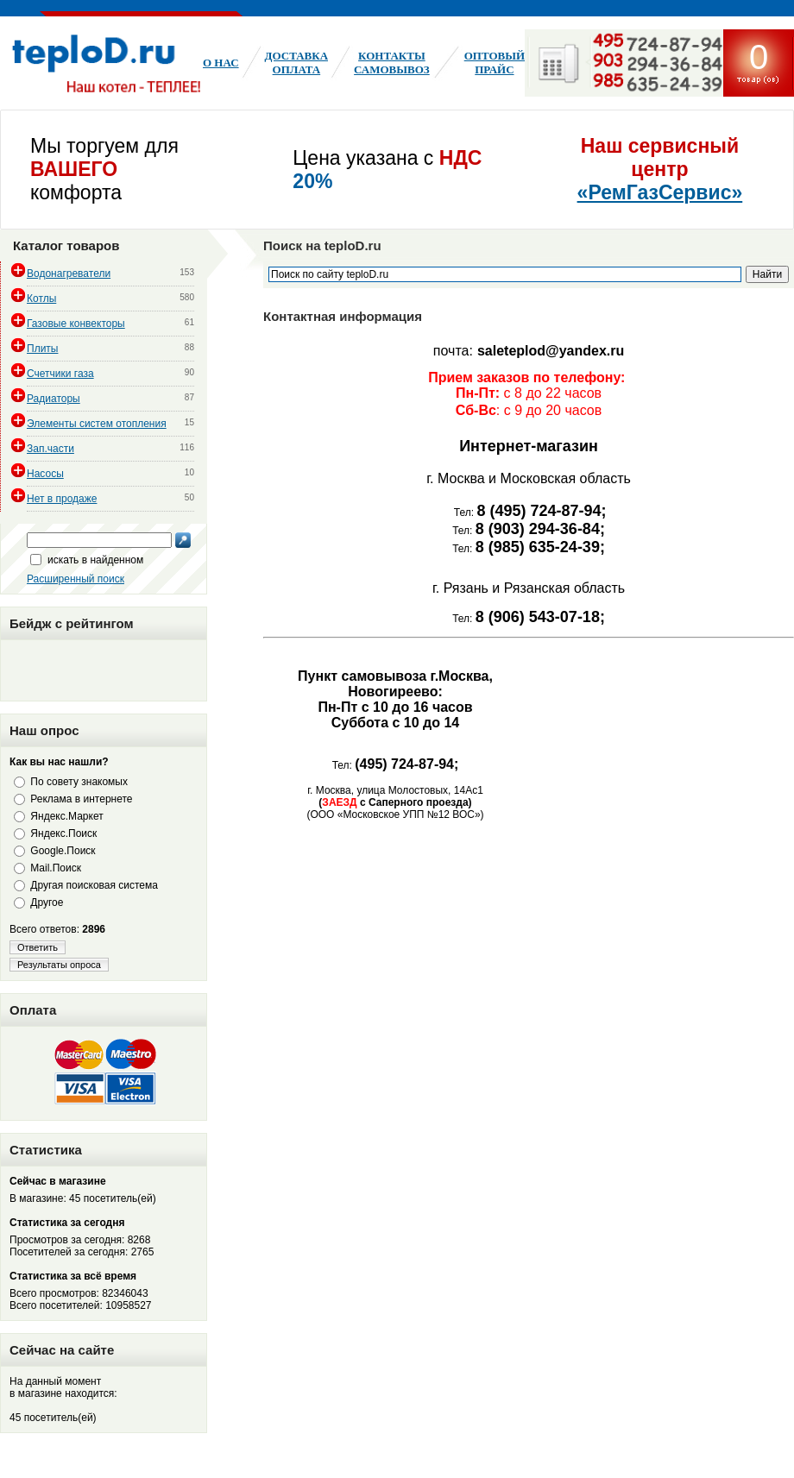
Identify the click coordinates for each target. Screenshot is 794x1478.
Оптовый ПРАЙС (494, 62)
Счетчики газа (60, 374)
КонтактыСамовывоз (392, 62)
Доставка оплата (297, 62)
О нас (221, 62)
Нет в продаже (62, 499)
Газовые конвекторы (76, 324)
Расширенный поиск (75, 579)
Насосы (45, 474)
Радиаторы (53, 399)
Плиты (42, 349)
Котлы (41, 298)
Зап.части (50, 449)
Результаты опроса (59, 964)
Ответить (37, 947)
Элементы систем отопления (97, 424)
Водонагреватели (68, 273)
